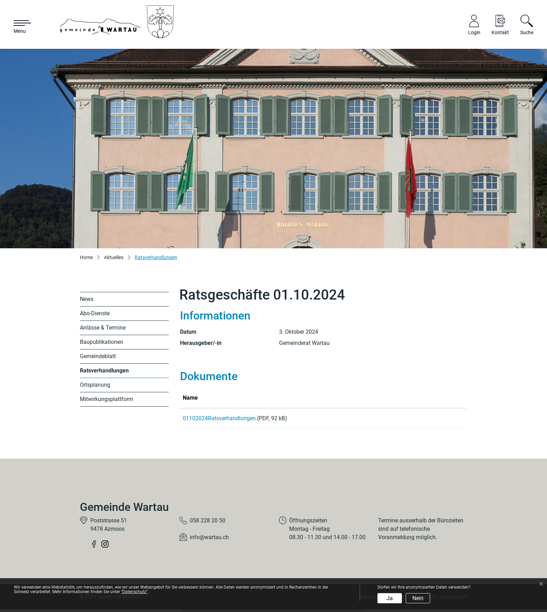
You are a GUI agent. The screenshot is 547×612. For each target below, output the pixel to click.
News (86, 299)
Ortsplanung (95, 384)
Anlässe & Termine (103, 327)
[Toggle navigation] (19, 27)
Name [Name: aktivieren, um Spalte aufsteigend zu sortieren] (190, 397)
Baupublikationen (101, 342)
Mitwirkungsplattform (106, 399)
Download (433, 419)
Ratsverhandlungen (104, 372)
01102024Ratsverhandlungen (219, 418)
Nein (418, 598)
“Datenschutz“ (134, 591)
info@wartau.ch (209, 539)
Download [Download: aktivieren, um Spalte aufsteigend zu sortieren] (414, 397)
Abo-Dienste (95, 313)
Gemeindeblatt (98, 356)
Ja (390, 598)
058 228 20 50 (207, 523)
